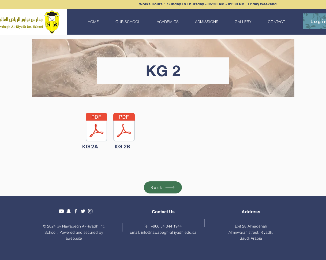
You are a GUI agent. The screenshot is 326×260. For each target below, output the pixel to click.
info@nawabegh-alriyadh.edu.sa (168, 232)
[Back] (163, 187)
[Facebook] (76, 211)
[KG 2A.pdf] (96, 128)
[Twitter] (83, 211)
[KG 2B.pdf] (124, 128)
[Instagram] (90, 211)
